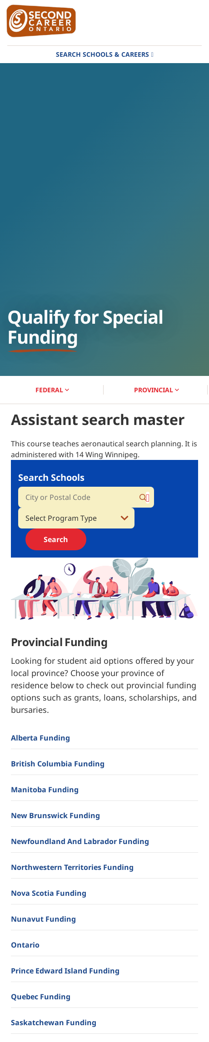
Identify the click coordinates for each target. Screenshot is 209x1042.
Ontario (25, 945)
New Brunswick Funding (55, 815)
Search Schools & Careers (102, 54)
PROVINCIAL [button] (156, 389)
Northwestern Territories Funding (72, 867)
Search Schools (51, 477)
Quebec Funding (40, 997)
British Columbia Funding (57, 764)
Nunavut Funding (43, 919)
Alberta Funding (40, 738)
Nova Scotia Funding (48, 893)
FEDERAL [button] (52, 389)
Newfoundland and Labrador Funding (80, 841)
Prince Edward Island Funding (65, 971)
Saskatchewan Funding (53, 1022)
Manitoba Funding (45, 790)
